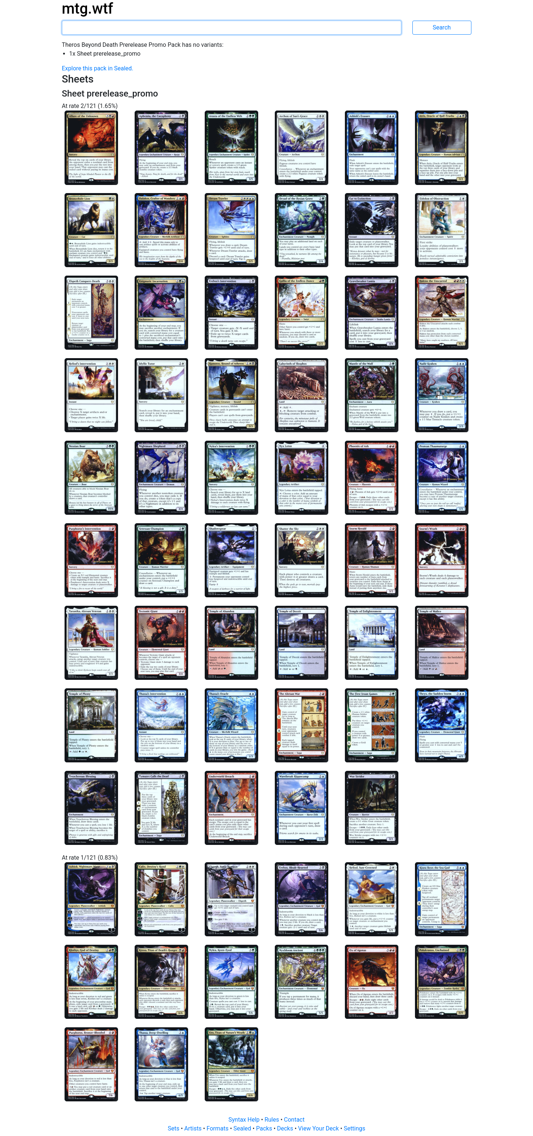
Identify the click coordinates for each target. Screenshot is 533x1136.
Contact (294, 1119)
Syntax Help (244, 1119)
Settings (354, 1128)
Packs (264, 1128)
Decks (286, 1128)
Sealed (243, 1128)
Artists (193, 1128)
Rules (272, 1119)
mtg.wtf (87, 8)
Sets (174, 1128)
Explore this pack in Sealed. (98, 68)
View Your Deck (319, 1128)
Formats (218, 1128)
